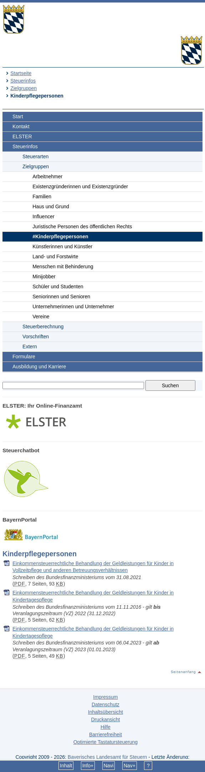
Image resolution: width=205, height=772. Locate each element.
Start (17, 116)
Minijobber (44, 276)
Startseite (20, 73)
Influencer (43, 216)
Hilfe (106, 727)
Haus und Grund (50, 206)
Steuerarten (35, 156)
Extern (29, 346)
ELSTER (22, 136)
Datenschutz (105, 704)
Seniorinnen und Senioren (61, 296)
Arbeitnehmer (47, 176)
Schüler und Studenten (57, 286)
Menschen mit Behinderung (62, 266)
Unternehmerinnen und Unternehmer (73, 306)
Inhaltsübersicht (105, 712)
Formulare (23, 356)
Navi (108, 765)
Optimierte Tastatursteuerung (105, 742)
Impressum (105, 697)
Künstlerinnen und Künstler (62, 246)
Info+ (88, 765)
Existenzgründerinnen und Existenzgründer (80, 186)
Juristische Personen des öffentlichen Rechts (82, 226)
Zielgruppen (23, 88)
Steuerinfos (23, 81)
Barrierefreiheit (105, 734)
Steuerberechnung (42, 326)
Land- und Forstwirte (55, 256)
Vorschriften (35, 336)
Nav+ (129, 765)
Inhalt (66, 765)
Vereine (40, 316)
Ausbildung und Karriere (39, 366)
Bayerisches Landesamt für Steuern (107, 757)
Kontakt (20, 126)
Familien (41, 196)
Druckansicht (105, 719)
